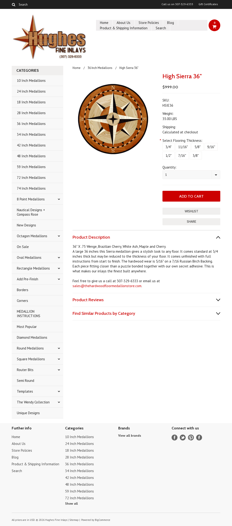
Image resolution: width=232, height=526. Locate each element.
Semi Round (25, 380)
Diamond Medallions (32, 337)
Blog (170, 22)
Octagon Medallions (32, 236)
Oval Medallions (29, 257)
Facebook (174, 437)
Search (161, 28)
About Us (123, 22)
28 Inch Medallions (31, 113)
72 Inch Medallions (31, 177)
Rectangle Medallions (33, 268)
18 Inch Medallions (31, 102)
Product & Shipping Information (123, 28)
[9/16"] (211, 147)
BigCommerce (102, 520)
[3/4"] (168, 147)
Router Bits (25, 370)
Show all (71, 503)
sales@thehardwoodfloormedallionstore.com (107, 286)
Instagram (199, 437)
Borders (22, 290)
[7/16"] (182, 155)
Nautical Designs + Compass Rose (31, 212)
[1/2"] (168, 155)
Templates (25, 391)
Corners (22, 300)
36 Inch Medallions (31, 123)
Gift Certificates (208, 4)
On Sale (23, 246)
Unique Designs (28, 413)
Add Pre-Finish (27, 279)
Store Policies (149, 22)
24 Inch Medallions (31, 91)
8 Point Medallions (31, 199)
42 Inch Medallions (31, 145)
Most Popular (27, 326)
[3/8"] (196, 155)
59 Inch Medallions (31, 167)
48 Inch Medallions (31, 156)
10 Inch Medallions (31, 80)
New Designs (26, 225)
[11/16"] (183, 147)
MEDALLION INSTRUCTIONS (28, 313)
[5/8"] (197, 147)
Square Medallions (31, 359)
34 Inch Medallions (31, 134)
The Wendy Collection (33, 402)
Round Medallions (30, 348)
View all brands (129, 435)
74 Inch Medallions (31, 188)
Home (104, 22)
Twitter (183, 437)
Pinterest (191, 437)
